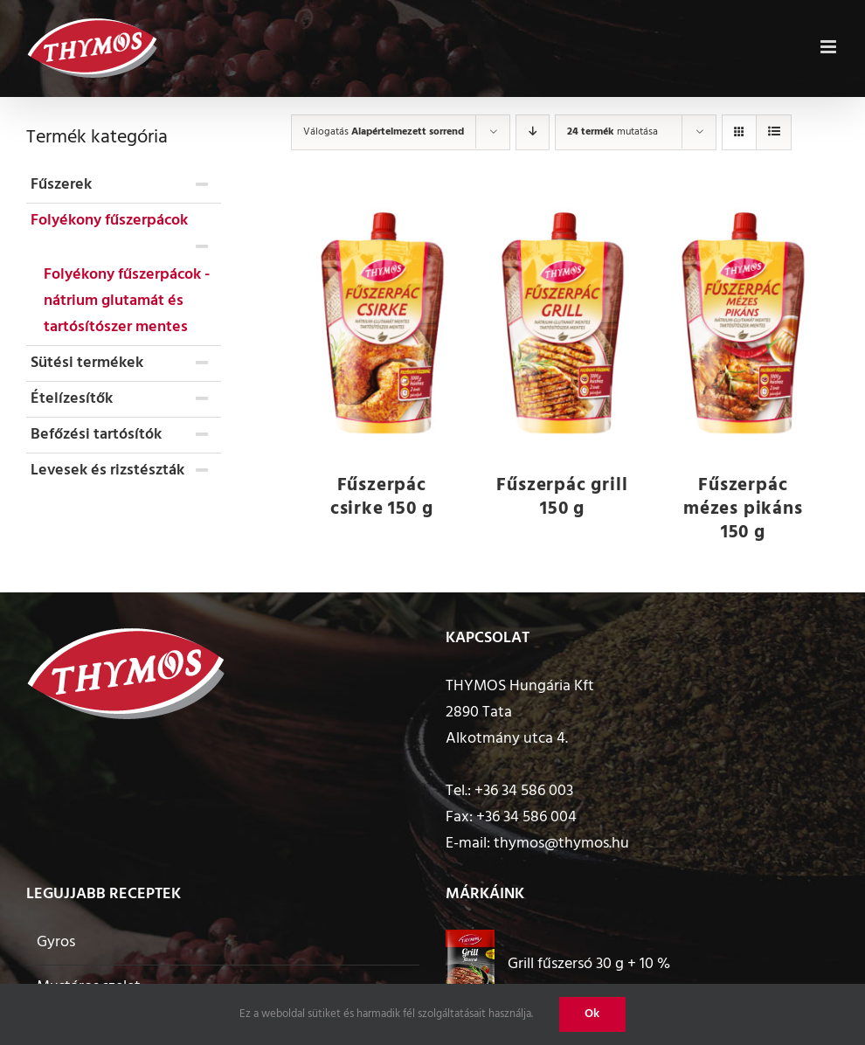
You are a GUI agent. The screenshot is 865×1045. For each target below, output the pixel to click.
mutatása (612, 132)
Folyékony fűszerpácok (109, 220)
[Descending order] (533, 132)
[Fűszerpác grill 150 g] (562, 325)
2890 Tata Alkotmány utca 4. (507, 725)
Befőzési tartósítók (96, 434)
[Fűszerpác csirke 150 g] (381, 325)
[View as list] (774, 132)
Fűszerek (61, 184)
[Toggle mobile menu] (829, 44)
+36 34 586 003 (523, 791)
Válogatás (383, 132)
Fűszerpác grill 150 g (561, 497)
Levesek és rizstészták (107, 470)
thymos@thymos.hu (561, 843)
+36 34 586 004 (526, 817)
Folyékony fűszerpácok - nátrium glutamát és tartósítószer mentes (127, 301)
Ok (592, 1014)
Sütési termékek (87, 363)
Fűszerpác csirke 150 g (381, 497)
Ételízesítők (72, 399)
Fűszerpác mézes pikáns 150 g (743, 509)
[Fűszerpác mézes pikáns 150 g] (743, 325)
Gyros (56, 942)
